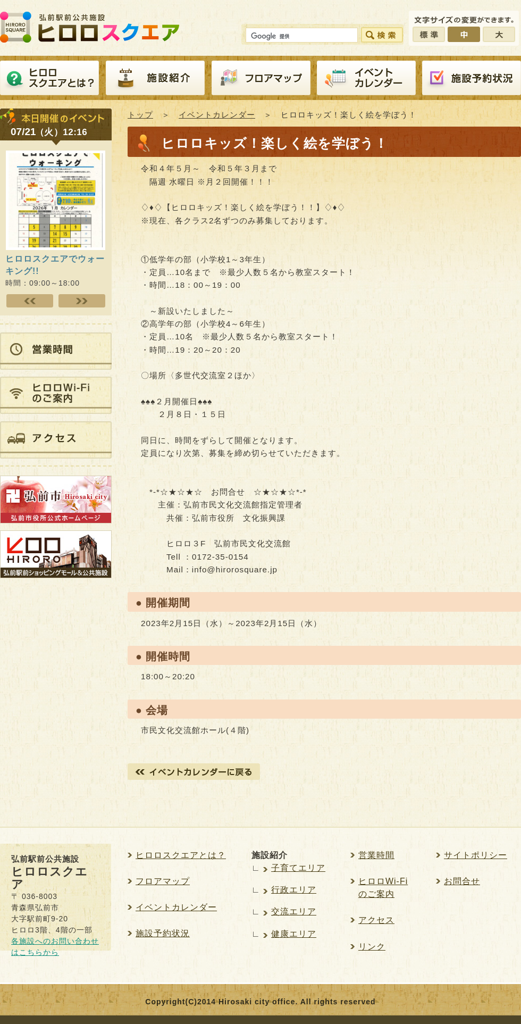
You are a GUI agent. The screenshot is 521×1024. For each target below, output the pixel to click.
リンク (371, 946)
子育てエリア (298, 867)
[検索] (300, 36)
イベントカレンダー (366, 78)
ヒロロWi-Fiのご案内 (383, 887)
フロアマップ (261, 78)
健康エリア (293, 933)
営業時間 (376, 855)
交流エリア (293, 911)
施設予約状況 (163, 933)
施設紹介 (155, 78)
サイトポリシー (475, 855)
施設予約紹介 (471, 78)
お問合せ (462, 881)
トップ (140, 114)
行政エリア (293, 889)
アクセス (376, 920)
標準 (429, 34)
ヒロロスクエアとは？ (49, 78)
